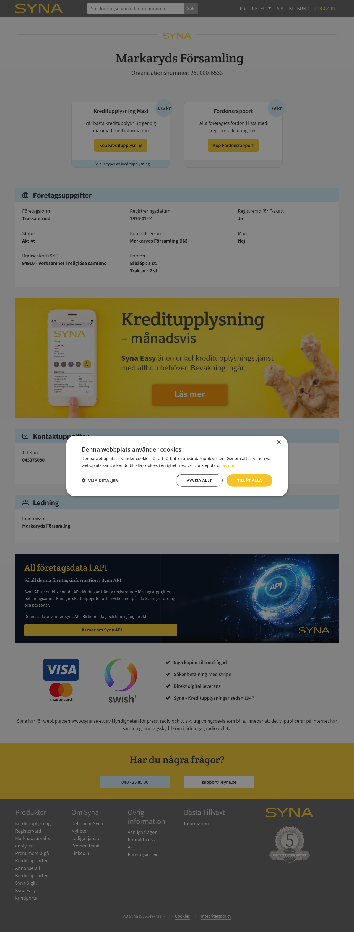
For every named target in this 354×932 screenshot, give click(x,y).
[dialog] (177, 466)
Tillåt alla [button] (249, 480)
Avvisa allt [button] (199, 480)
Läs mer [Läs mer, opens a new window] (228, 465)
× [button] (279, 442)
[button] (100, 480)
